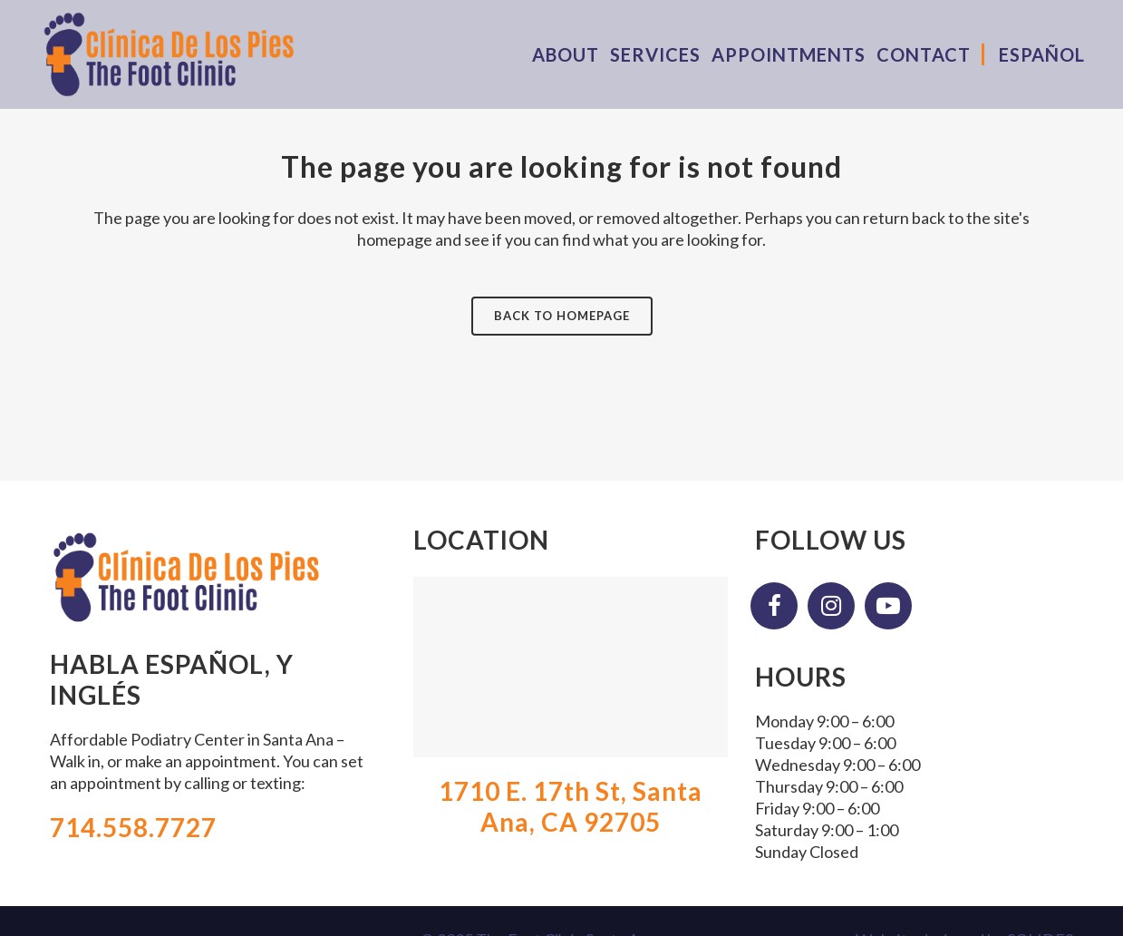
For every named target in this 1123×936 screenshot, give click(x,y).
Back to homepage (562, 315)
